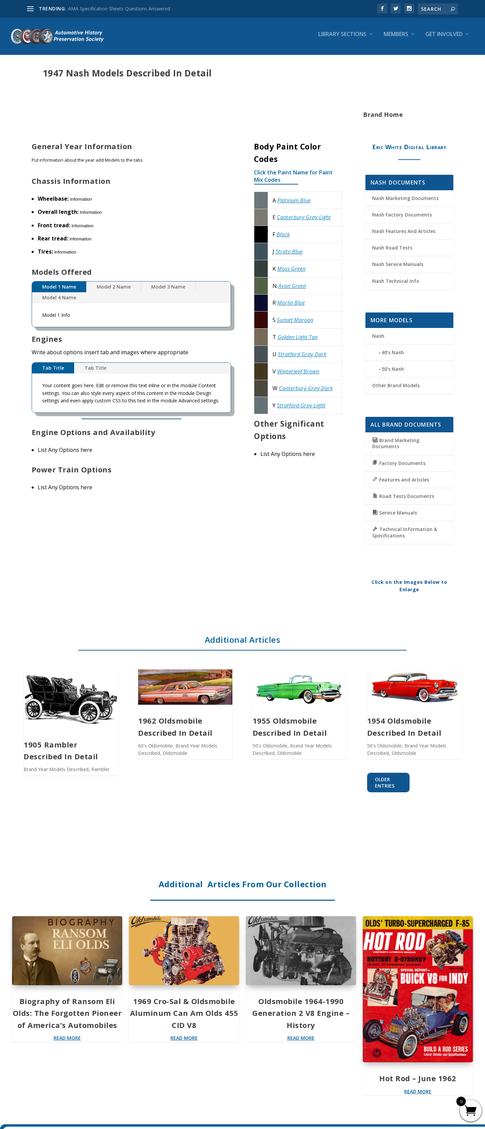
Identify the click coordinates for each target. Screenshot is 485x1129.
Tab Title (53, 372)
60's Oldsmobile (155, 750)
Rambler (100, 774)
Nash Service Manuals (397, 269)
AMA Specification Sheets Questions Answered (119, 8)
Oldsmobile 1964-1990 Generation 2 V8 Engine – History (301, 1017)
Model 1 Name (59, 291)
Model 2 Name (114, 291)
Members (396, 39)
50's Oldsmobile (270, 750)
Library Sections (342, 39)
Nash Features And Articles (403, 236)
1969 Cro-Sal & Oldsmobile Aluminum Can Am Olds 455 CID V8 (184, 1017)
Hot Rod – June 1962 (417, 1083)
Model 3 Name (168, 291)
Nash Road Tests (392, 252)
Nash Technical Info (395, 286)
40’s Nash (393, 357)
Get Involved (444, 39)
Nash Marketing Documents (405, 203)
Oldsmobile (175, 758)
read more (67, 1042)
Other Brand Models (396, 390)
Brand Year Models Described (56, 774)
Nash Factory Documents (402, 219)
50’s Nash (393, 373)
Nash (378, 340)
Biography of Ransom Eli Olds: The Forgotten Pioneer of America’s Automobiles (67, 1017)
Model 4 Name (59, 302)
